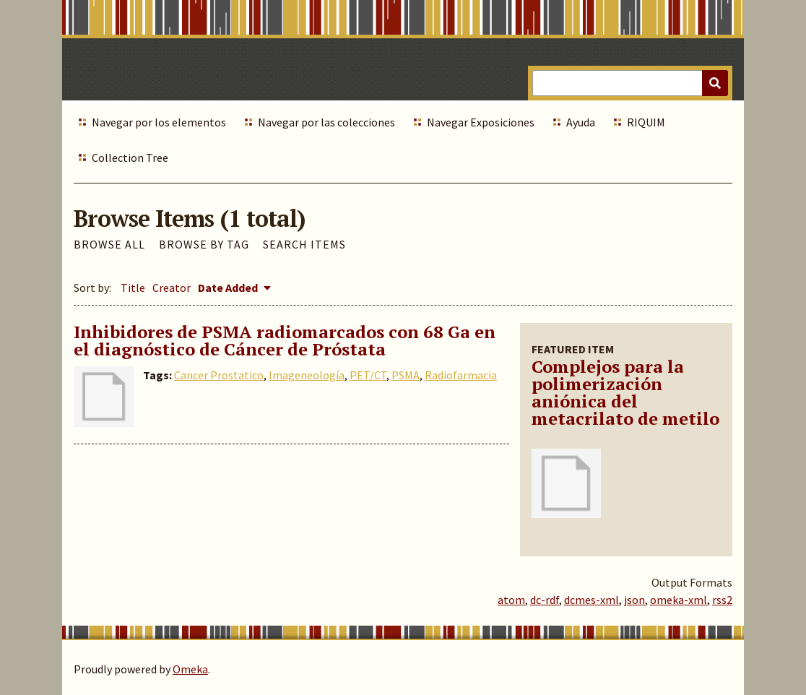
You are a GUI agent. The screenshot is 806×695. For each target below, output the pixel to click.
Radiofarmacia (461, 375)
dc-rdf (544, 599)
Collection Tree (130, 157)
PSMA (405, 375)
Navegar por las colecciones (326, 122)
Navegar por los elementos (159, 122)
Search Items (304, 244)
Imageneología (306, 375)
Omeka (190, 669)
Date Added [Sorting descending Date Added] (229, 287)
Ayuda (580, 122)
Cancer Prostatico (219, 375)
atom (511, 599)
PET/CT (368, 375)
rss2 (722, 599)
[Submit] (715, 83)
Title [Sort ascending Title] (133, 287)
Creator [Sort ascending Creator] (171, 287)
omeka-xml (678, 599)
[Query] (630, 83)
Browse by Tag (204, 244)
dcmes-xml (591, 599)
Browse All (109, 244)
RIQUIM (646, 122)
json (634, 599)
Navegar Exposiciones (480, 122)
